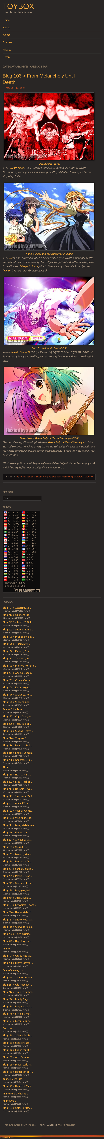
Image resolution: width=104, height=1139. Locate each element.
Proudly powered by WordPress (20, 1125)
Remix (6, 57)
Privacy (7, 49)
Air (10, 257)
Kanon (7, 270)
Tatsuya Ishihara (28, 266)
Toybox (18, 6)
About (6, 27)
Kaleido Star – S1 (20, 352)
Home (6, 20)
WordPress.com (67, 1125)
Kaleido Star (55, 476)
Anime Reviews (27, 476)
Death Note (17, 167)
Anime (6, 35)
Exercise (7, 42)
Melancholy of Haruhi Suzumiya (65, 442)
